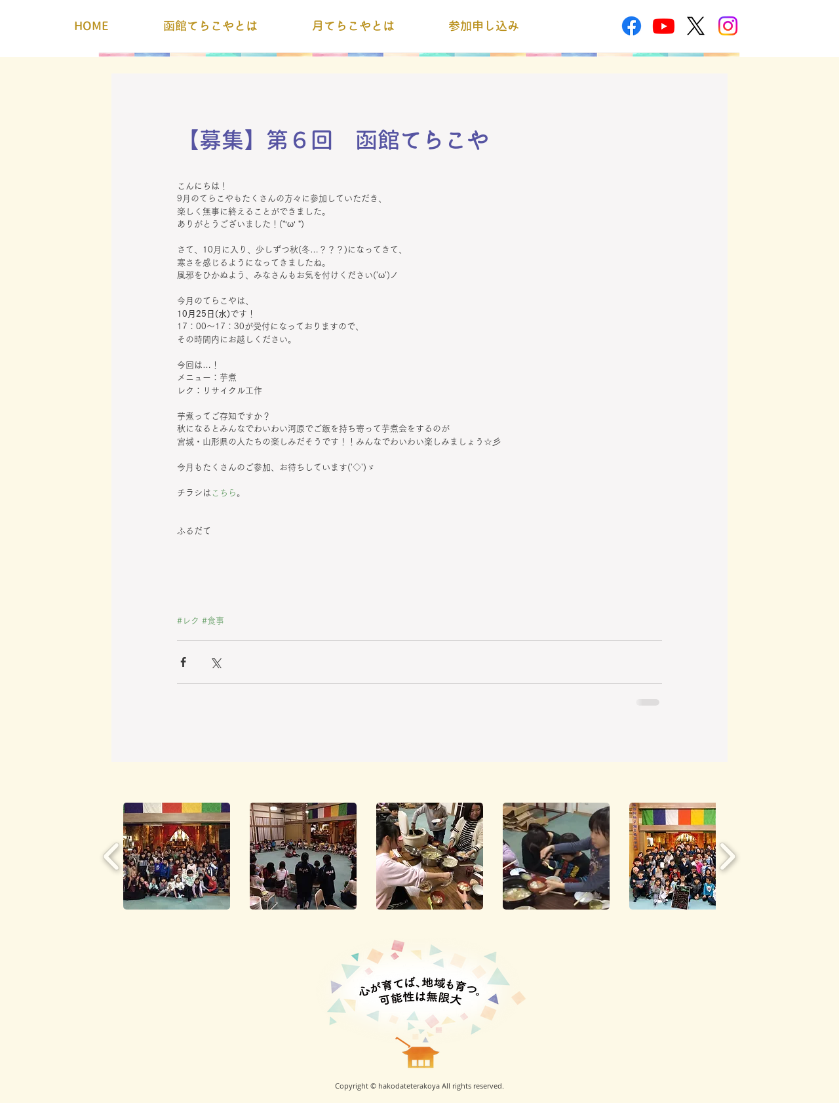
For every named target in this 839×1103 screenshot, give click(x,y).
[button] (176, 856)
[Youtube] (663, 26)
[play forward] (727, 856)
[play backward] (112, 856)
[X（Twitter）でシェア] (215, 662)
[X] (696, 26)
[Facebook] (631, 26)
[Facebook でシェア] (183, 662)
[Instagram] (728, 26)
